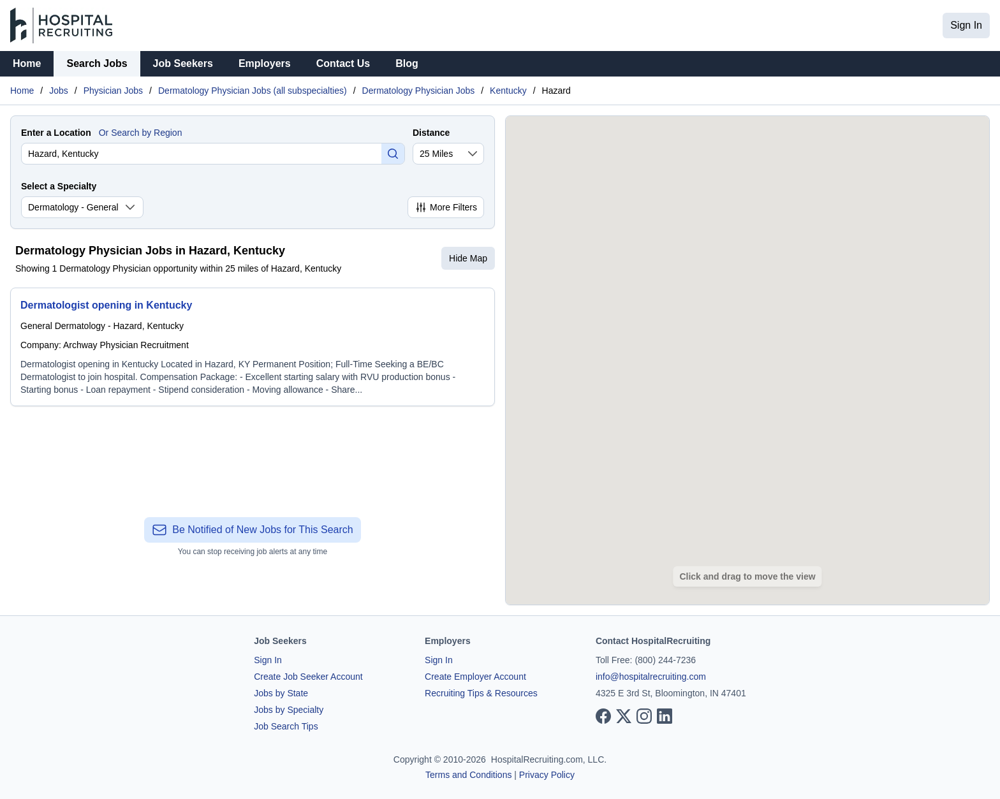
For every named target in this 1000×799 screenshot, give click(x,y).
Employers (265, 63)
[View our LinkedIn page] (664, 716)
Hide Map (468, 258)
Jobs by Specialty (288, 710)
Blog (406, 63)
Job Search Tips (286, 726)
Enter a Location (56, 133)
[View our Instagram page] (644, 716)
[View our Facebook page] (603, 716)
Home (27, 63)
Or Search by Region (140, 133)
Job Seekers (183, 63)
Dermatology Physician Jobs (418, 90)
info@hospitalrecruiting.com (651, 676)
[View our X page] (623, 716)
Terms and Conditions (468, 775)
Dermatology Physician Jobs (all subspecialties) (252, 90)
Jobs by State (281, 693)
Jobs (58, 90)
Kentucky (508, 90)
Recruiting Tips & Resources (481, 693)
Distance (431, 133)
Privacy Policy (547, 775)
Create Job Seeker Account (308, 676)
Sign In (966, 25)
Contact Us (343, 63)
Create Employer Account (475, 676)
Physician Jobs (113, 90)
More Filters (446, 207)
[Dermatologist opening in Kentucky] (252, 347)
